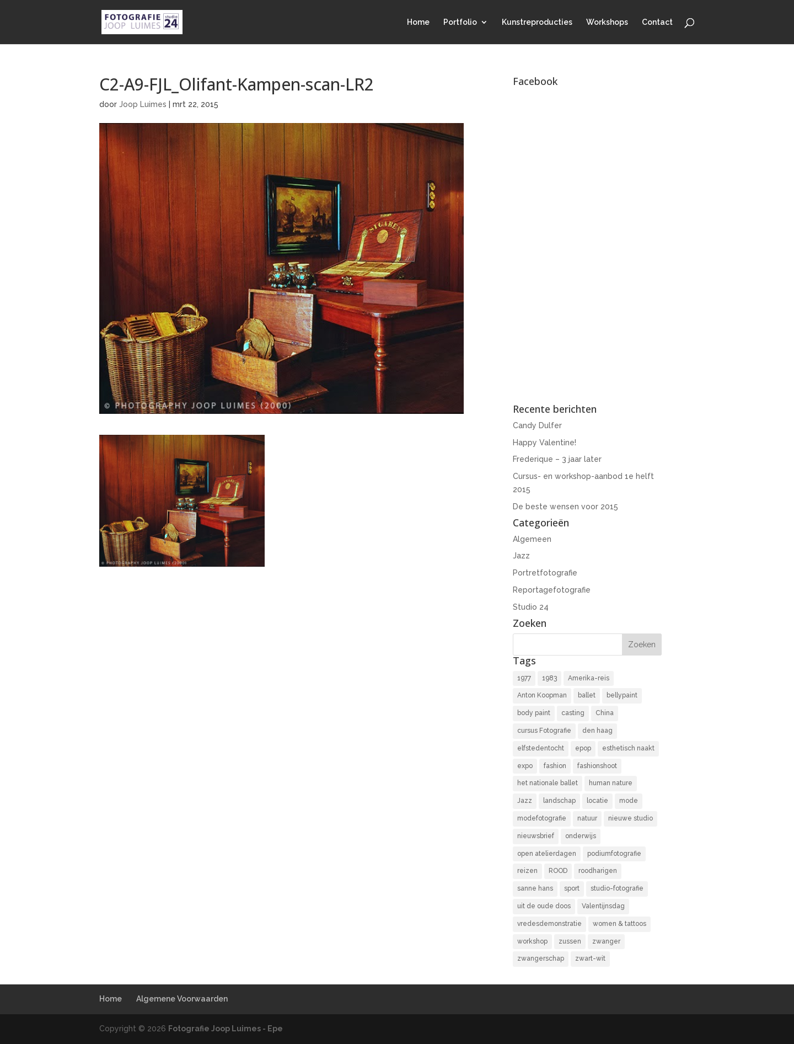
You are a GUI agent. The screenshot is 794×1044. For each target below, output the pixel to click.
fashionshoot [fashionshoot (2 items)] (597, 766)
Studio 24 (531, 607)
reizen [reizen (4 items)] (527, 871)
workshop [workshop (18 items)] (532, 941)
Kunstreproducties (537, 22)
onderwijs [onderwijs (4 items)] (580, 836)
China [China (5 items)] (605, 713)
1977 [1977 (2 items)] (524, 678)
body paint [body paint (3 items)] (533, 713)
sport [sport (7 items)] (572, 888)
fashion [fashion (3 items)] (555, 766)
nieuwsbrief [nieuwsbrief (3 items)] (535, 836)
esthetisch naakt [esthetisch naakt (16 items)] (628, 748)
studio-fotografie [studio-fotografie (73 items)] (617, 888)
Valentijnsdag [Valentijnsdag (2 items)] (603, 906)
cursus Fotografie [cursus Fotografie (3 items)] (544, 730)
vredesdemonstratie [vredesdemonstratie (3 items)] (549, 924)
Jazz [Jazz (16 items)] (524, 801)
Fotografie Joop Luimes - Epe (225, 1028)
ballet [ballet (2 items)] (587, 695)
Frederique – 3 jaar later (557, 459)
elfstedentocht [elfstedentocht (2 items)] (540, 748)
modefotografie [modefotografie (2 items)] (541, 818)
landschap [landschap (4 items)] (559, 801)
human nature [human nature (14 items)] (610, 783)
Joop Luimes (143, 104)
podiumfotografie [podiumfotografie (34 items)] (614, 853)
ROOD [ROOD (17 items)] (558, 871)
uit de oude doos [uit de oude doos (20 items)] (544, 906)
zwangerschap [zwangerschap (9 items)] (540, 958)
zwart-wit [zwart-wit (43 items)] (590, 958)
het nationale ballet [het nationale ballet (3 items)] (547, 783)
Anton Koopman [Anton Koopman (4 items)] (542, 695)
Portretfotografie (545, 572)
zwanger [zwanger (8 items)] (606, 941)
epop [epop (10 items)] (583, 748)
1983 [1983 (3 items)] (549, 678)
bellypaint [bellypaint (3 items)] (622, 695)
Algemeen (532, 539)
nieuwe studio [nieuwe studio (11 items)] (630, 818)
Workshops (607, 22)
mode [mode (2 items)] (628, 801)
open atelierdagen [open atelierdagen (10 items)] (546, 853)
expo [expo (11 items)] (525, 766)
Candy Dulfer (537, 425)
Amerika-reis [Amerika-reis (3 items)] (588, 678)
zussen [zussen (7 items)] (570, 941)
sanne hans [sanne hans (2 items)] (535, 888)
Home (418, 22)
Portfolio (460, 22)
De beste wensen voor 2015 (565, 506)
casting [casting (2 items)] (572, 713)
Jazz (521, 555)
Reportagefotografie (552, 589)
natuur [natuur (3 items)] (587, 818)
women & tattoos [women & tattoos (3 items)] (619, 924)
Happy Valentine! (544, 442)
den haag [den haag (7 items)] (597, 730)
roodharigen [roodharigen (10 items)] (597, 871)
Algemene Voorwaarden (182, 998)
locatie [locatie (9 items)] (597, 801)
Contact (657, 22)
